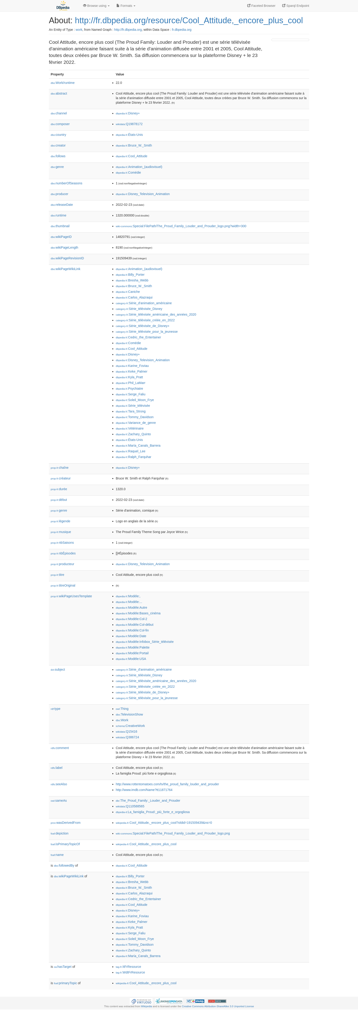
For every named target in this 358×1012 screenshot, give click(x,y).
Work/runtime (63, 83)
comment (60, 748)
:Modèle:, (128, 596)
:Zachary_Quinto (133, 434)
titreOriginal (63, 585)
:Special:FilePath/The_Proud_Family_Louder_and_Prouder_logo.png (173, 833)
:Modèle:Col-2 (131, 619)
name (57, 855)
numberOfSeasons (66, 183)
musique (61, 532)
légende (60, 521)
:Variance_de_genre (136, 423)
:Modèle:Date (131, 636)
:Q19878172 (129, 124)
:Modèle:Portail (132, 653)
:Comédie (128, 172)
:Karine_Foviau (132, 366)
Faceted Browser (261, 6)
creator (58, 145)
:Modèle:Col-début (134, 624)
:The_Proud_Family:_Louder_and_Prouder (148, 800)
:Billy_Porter (130, 274)
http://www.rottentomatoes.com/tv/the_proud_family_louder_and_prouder (167, 784)
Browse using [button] (96, 6)
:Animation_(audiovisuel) (139, 167)
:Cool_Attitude (131, 156)
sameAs (59, 800)
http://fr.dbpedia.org (128, 29)
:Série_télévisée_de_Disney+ (142, 326)
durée (59, 489)
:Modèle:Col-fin (132, 630)
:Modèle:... (129, 602)
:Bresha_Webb (132, 280)
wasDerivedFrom (66, 822)
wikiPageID (61, 237)
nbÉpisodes (63, 553)
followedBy (64, 865)
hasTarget (62, 966)
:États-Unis (129, 134)
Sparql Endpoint (295, 6)
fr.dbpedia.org (182, 29)
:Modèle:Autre (131, 607)
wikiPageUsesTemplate (71, 596)
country (58, 134)
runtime (58, 215)
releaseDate (62, 204)
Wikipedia (146, 1006)
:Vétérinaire (130, 428)
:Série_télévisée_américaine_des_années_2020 (156, 314)
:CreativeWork (130, 726)
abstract (59, 93)
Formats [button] (125, 6)
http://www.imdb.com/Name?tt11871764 (144, 790)
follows (58, 156)
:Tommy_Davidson (135, 417)
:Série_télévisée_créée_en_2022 (145, 320)
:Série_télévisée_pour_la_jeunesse (147, 331)
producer (59, 194)
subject (58, 669)
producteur (62, 564)
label (56, 768)
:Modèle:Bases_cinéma (138, 613)
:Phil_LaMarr (130, 383)
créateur (61, 478)
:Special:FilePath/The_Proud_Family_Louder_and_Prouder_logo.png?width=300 (181, 226)
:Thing (122, 709)
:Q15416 (126, 731)
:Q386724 (127, 737)
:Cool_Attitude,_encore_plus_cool (146, 844)
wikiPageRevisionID (67, 258)
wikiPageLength (64, 247)
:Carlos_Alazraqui (134, 297)
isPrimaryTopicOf (65, 844)
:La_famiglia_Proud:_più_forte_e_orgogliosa (153, 812)
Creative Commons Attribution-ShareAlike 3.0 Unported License (218, 1006)
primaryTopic (65, 983)
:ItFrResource (128, 966)
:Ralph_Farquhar (133, 457)
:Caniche (128, 292)
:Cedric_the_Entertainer (138, 337)
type (56, 709)
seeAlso (59, 784)
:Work (122, 720)
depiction (59, 833)
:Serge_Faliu (130, 394)
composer (60, 124)
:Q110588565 (130, 806)
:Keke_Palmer (131, 371)
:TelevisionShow (129, 714)
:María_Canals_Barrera (138, 445)
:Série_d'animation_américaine (144, 303)
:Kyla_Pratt (129, 377)
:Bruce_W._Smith (134, 145)
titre (57, 575)
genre (57, 167)
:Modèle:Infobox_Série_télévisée (145, 642)
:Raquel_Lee (130, 451)
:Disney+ (128, 113)
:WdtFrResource (130, 972)
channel (59, 113)
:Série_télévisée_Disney (139, 309)
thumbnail (60, 226)
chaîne (59, 467)
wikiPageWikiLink (65, 269)
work (79, 29)
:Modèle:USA (131, 659)
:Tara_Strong (131, 411)
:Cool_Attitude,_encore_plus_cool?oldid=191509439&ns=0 (164, 822)
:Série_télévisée (133, 405)
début (59, 500)
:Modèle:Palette (133, 647)
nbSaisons (62, 542)
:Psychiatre (129, 388)
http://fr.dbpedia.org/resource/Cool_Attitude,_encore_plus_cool (189, 20)
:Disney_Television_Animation (143, 194)
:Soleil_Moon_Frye (135, 400)
